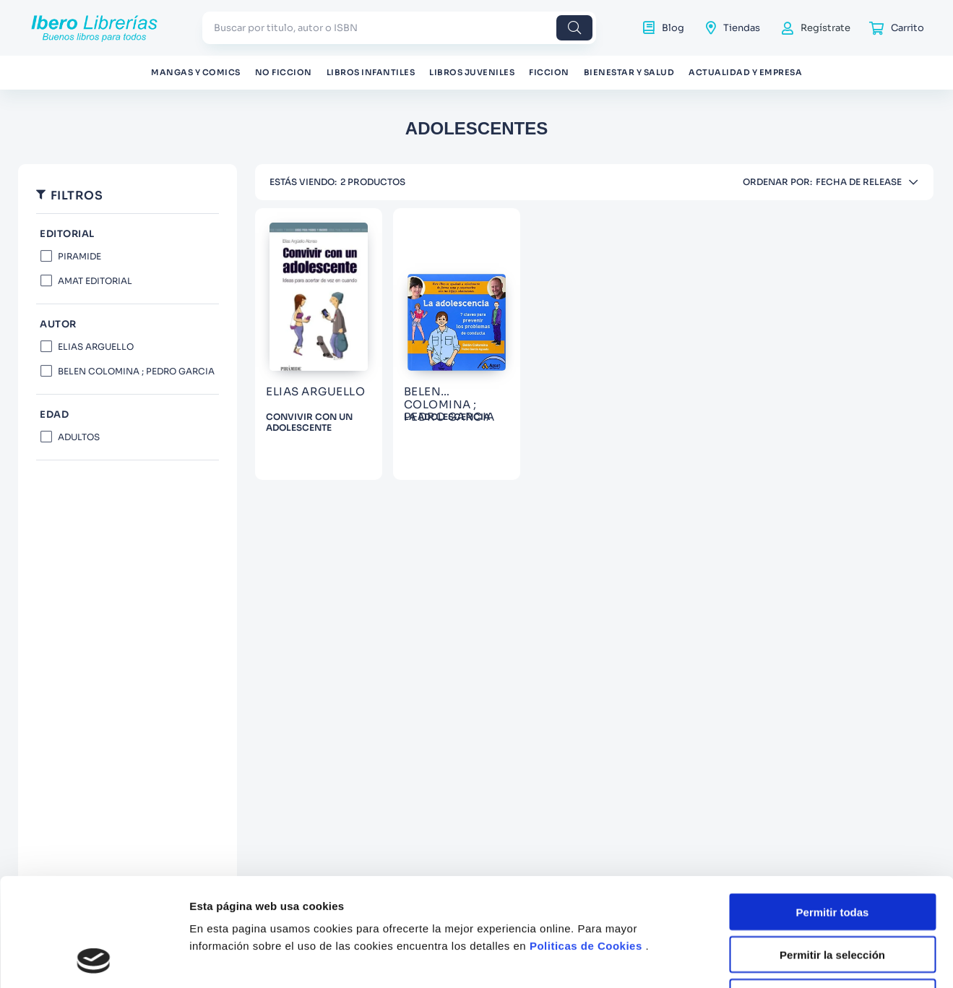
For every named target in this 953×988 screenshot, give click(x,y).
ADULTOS (79, 436)
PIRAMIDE (79, 256)
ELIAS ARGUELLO (96, 346)
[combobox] (399, 28)
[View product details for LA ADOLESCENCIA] (456, 344)
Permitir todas (832, 810)
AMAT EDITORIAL (95, 280)
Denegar (832, 896)
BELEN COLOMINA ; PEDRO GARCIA (136, 371)
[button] (127, 325)
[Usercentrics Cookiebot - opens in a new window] (93, 960)
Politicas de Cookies (586, 844)
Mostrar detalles (782, 959)
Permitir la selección (832, 853)
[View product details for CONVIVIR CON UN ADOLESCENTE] (318, 344)
